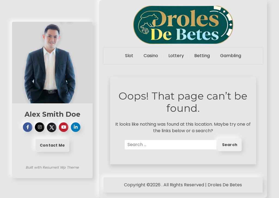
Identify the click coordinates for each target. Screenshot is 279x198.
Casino (151, 55)
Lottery (176, 55)
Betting (202, 55)
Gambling (230, 55)
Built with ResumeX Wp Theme (52, 167)
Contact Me (52, 145)
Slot (129, 55)
